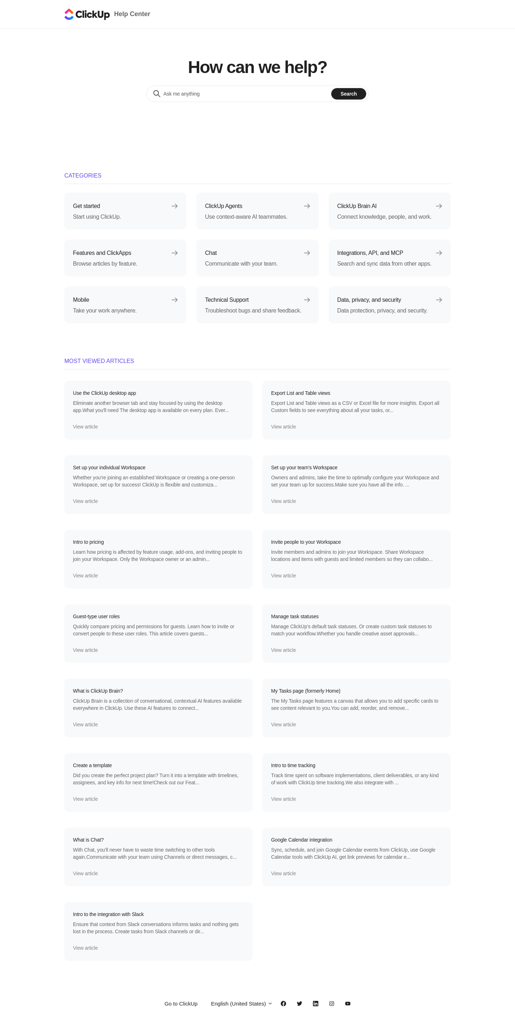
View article (85, 427)
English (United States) (242, 1004)
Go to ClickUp (181, 1004)
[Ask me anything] (241, 94)
